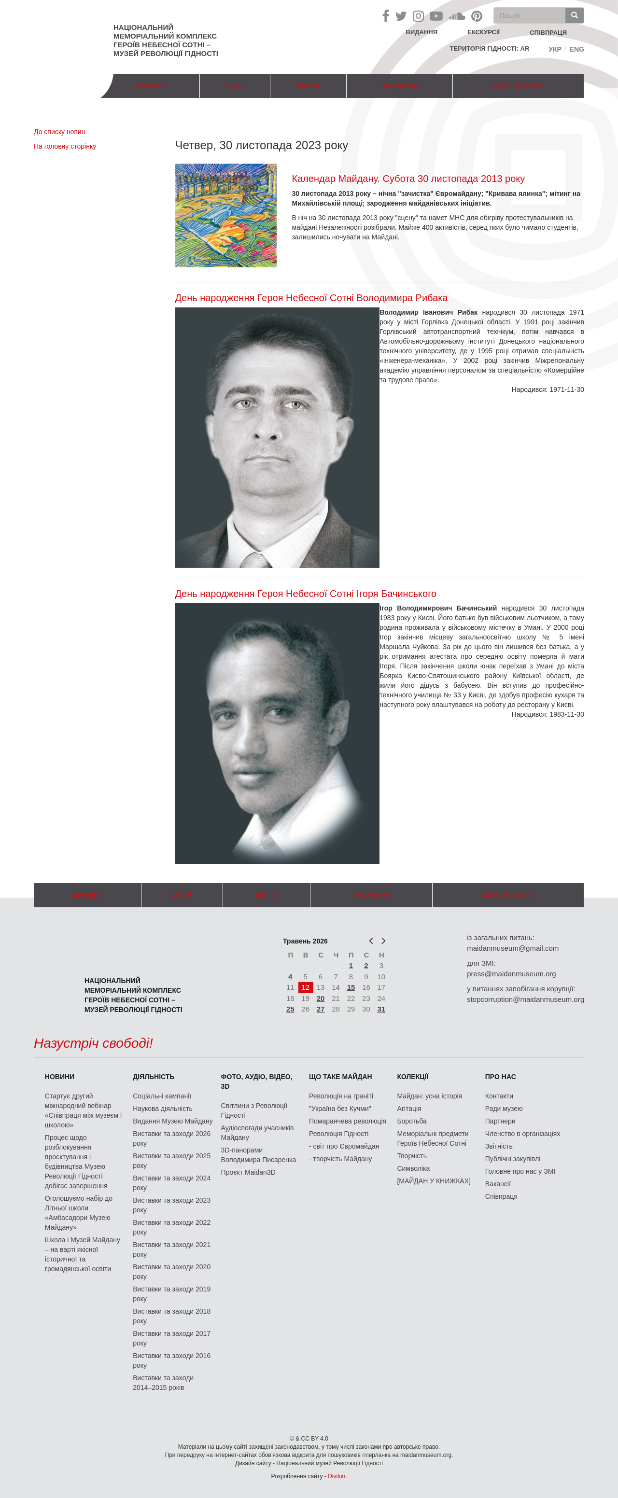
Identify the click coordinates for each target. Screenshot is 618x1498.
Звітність (499, 1146)
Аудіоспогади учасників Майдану (257, 1132)
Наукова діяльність (163, 1108)
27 (321, 1009)
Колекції (412, 1077)
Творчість (412, 1156)
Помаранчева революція (347, 1121)
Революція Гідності (338, 1133)
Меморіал (152, 86)
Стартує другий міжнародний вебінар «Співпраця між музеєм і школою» (83, 1110)
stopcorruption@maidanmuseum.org (525, 999)
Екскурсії (483, 32)
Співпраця (501, 1196)
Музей (235, 86)
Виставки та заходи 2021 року (172, 1249)
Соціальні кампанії (162, 1096)
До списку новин (59, 132)
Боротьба (411, 1121)
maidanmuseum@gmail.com (513, 948)
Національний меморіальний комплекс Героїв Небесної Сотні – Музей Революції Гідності (165, 40)
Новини (59, 1077)
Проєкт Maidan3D (248, 1172)
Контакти (499, 1096)
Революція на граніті (341, 1096)
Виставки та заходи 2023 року (172, 1205)
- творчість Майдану (340, 1159)
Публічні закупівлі (513, 1159)
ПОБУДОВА (399, 86)
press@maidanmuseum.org (511, 974)
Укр (555, 49)
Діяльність (153, 1077)
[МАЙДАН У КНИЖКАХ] (434, 1181)
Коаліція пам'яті (518, 86)
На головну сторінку (65, 146)
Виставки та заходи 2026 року (172, 1138)
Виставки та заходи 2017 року (172, 1338)
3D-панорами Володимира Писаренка (258, 1155)
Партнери (500, 1121)
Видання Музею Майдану (172, 1121)
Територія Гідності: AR (490, 48)
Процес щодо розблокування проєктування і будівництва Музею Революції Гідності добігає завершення (76, 1162)
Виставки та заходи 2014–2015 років (163, 1382)
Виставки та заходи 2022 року (172, 1227)
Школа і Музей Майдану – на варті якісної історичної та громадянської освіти (82, 1254)
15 (351, 987)
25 (290, 1009)
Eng (577, 49)
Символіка (413, 1168)
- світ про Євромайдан (344, 1146)
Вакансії (498, 1184)
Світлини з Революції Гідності (254, 1110)
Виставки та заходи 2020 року (172, 1271)
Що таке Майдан (340, 1077)
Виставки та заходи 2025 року (172, 1160)
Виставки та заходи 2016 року (172, 1360)
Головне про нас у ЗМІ (520, 1171)
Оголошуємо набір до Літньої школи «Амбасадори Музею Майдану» (78, 1212)
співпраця (548, 32)
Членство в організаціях (523, 1133)
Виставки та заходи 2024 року (172, 1183)
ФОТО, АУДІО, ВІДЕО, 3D (257, 1081)
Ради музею (504, 1108)
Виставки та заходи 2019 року (172, 1294)
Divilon (336, 1476)
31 (382, 1009)
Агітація (409, 1108)
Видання (422, 32)
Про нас (500, 1077)
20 (321, 998)
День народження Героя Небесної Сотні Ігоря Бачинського (306, 593)
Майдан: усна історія (429, 1096)
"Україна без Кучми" (340, 1108)
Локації (308, 86)
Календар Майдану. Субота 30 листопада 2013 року (408, 178)
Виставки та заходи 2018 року (172, 1316)
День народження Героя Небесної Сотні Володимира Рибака (311, 297)
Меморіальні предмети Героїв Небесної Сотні (432, 1138)
